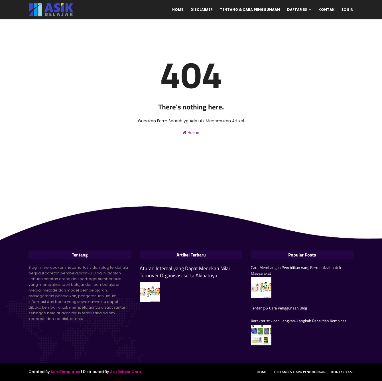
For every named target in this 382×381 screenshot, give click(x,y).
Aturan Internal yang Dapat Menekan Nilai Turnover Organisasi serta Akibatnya (185, 272)
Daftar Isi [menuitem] (297, 9)
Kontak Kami (342, 372)
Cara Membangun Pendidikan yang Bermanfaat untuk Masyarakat (296, 270)
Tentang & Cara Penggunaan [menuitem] (250, 9)
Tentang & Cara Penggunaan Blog (279, 308)
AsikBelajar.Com (125, 371)
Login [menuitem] (347, 9)
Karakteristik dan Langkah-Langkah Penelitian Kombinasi (299, 321)
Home (191, 132)
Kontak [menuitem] (326, 9)
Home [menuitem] (177, 9)
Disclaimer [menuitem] (201, 9)
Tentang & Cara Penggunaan (300, 372)
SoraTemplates (65, 371)
